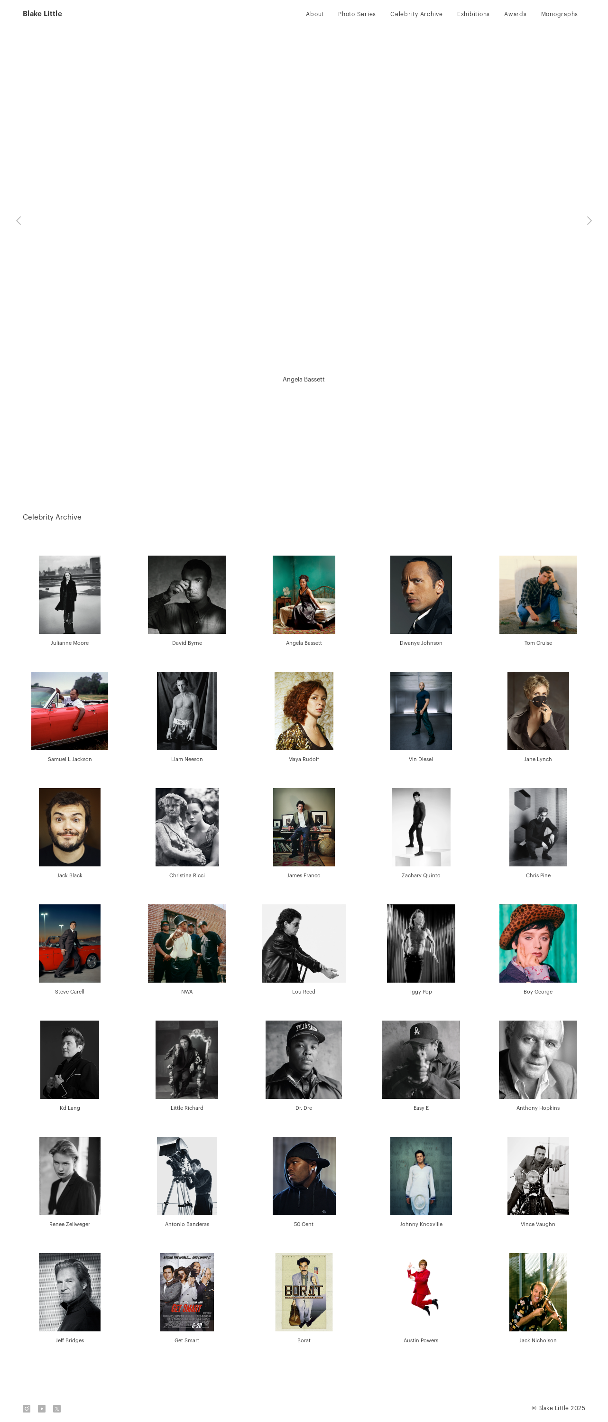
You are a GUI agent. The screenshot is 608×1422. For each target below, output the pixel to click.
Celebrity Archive (416, 14)
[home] (42, 14)
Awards (515, 14)
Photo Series (357, 14)
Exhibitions (473, 14)
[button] (18, 220)
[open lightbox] (70, 602)
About (315, 14)
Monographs (560, 14)
